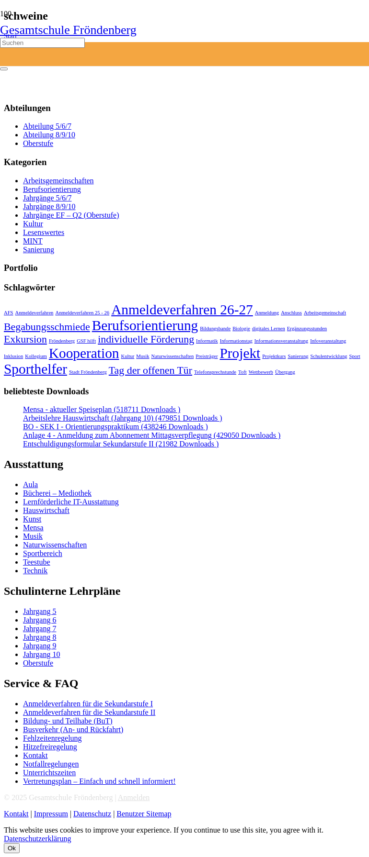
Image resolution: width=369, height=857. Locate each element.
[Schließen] (4, 68)
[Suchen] (42, 43)
